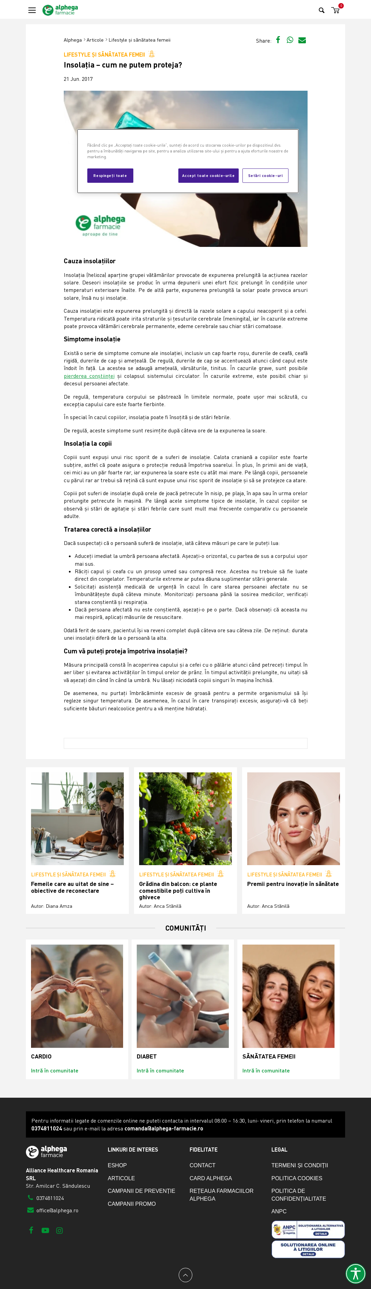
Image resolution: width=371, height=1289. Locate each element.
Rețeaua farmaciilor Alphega (222, 1194)
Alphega (73, 40)
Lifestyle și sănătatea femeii (139, 40)
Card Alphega (211, 1178)
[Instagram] (59, 1230)
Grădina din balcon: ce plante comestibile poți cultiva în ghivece (178, 890)
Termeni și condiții (299, 1165)
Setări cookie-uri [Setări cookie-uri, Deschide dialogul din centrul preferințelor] (265, 175)
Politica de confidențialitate (298, 1194)
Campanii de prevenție (141, 1191)
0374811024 (45, 1198)
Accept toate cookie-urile (208, 175)
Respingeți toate (110, 175)
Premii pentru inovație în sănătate (293, 883)
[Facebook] (31, 1230)
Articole (95, 40)
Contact (203, 1165)
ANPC (278, 1211)
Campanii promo (132, 1204)
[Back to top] (185, 1275)
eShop (117, 1165)
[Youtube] (45, 1230)
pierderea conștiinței (89, 375)
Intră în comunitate (54, 1070)
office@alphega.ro (52, 1210)
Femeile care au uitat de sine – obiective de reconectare (72, 887)
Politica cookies (296, 1178)
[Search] (321, 10)
